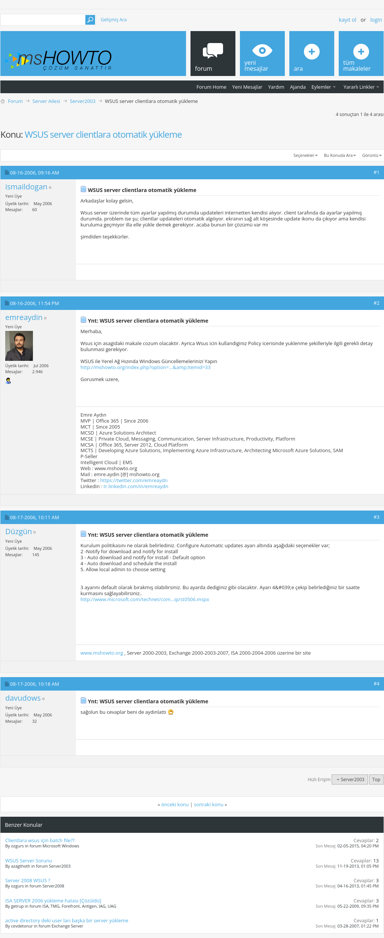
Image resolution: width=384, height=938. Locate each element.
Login (376, 19)
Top (376, 779)
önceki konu (175, 804)
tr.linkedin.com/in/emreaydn (136, 486)
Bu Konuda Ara (338, 155)
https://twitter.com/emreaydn (134, 480)
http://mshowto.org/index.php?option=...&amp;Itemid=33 (145, 367)
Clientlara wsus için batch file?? (40, 840)
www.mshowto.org (101, 652)
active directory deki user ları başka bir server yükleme (66, 920)
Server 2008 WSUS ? (27, 880)
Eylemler (321, 86)
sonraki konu (208, 804)
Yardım (276, 86)
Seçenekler (303, 155)
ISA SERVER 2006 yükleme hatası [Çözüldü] (53, 900)
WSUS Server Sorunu (28, 860)
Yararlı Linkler (359, 86)
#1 (377, 172)
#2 (377, 302)
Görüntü (370, 155)
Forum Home (211, 86)
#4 (377, 683)
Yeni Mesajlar (247, 86)
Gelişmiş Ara (114, 19)
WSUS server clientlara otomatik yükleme (103, 134)
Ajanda (298, 86)
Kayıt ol (347, 19)
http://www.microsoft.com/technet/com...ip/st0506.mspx (144, 599)
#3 (377, 517)
